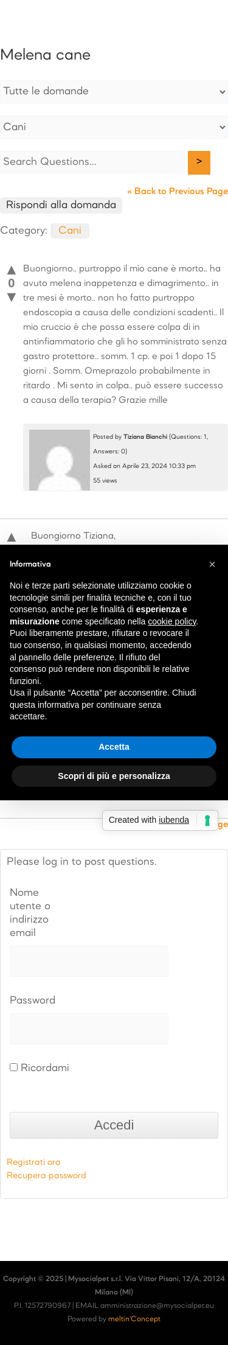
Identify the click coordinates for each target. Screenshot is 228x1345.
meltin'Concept (134, 1319)
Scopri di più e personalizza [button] (114, 776)
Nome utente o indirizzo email (30, 913)
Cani (69, 231)
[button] (212, 564)
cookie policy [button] (172, 621)
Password (32, 1001)
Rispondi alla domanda (61, 205)
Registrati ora (34, 1162)
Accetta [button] (114, 747)
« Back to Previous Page (177, 192)
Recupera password (46, 1176)
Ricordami (39, 1068)
